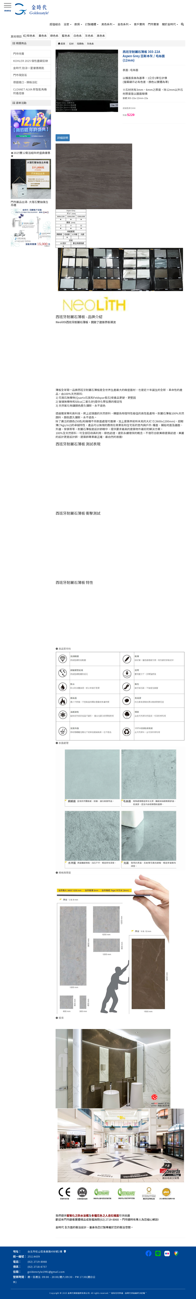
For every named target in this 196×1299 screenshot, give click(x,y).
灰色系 (89, 36)
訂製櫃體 (91, 24)
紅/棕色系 (29, 36)
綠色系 (54, 36)
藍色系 (66, 36)
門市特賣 (18, 54)
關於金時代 (170, 24)
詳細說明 (62, 138)
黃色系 (43, 36)
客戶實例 (139, 24)
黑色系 (101, 36)
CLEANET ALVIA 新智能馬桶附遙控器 (30, 91)
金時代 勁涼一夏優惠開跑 (28, 68)
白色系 (78, 36)
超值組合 (55, 24)
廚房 (78, 24)
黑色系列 (108, 24)
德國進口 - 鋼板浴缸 (25, 82)
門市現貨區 (20, 75)
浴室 (67, 24)
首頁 (61, 43)
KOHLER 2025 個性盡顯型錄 (30, 61)
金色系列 (124, 24)
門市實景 (153, 24)
